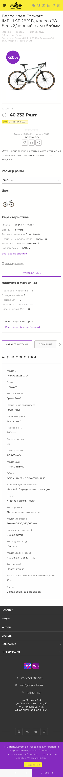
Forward (32, 137)
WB (35, 666)
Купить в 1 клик (31, 273)
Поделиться (38, 143)
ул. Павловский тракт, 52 (31, 703)
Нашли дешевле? (14, 263)
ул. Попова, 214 (31, 700)
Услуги (6, 627)
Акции (6, 618)
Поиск (38, 5)
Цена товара (5, 115)
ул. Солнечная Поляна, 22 (31, 709)
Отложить (25, 143)
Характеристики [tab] (17, 344)
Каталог (7, 610)
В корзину (47, 773)
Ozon (27, 666)
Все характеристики (14, 253)
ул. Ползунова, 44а (31, 706)
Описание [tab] (45, 344)
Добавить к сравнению (32, 143)
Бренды (7, 635)
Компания (9, 644)
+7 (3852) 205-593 (31, 678)
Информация (11, 652)
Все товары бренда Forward (22, 327)
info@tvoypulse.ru (31, 685)
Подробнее (33, 764)
